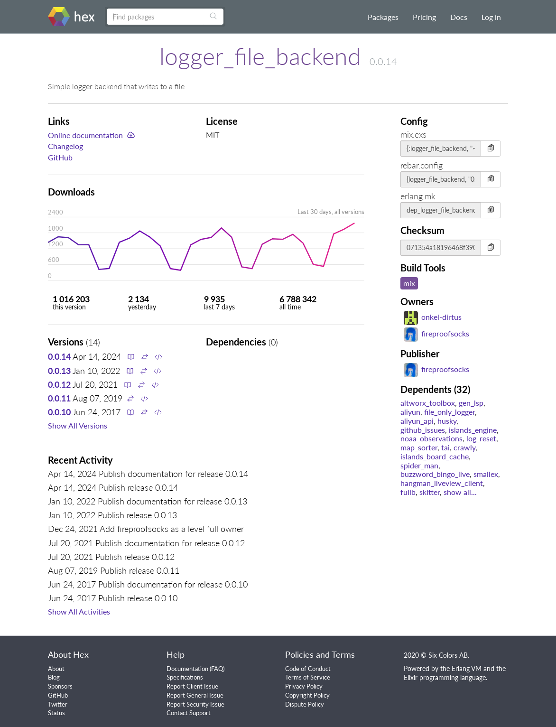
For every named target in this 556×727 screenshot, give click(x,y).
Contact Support (189, 713)
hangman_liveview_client (441, 482)
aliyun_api (417, 420)
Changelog (65, 145)
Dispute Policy (304, 704)
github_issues (422, 429)
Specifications (185, 677)
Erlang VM (467, 668)
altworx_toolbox (427, 402)
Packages (383, 16)
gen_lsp (471, 402)
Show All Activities (79, 611)
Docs (458, 16)
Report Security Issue (195, 704)
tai (445, 447)
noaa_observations (431, 438)
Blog (54, 677)
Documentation (187, 668)
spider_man (419, 465)
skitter (429, 491)
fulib (408, 491)
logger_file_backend (260, 56)
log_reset (481, 438)
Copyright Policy (307, 695)
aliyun (410, 411)
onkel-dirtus (433, 316)
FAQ (217, 668)
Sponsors (60, 686)
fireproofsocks (436, 333)
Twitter (57, 704)
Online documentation (85, 135)
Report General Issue (195, 695)
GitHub (60, 157)
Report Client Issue (192, 686)
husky (446, 420)
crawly (464, 447)
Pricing (424, 16)
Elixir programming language (445, 677)
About (56, 668)
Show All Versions (77, 425)
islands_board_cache (434, 456)
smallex (485, 473)
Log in (491, 16)
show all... (460, 491)
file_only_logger (449, 411)
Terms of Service (307, 677)
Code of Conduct (308, 668)
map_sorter (418, 447)
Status (56, 713)
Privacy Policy (304, 686)
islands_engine (473, 429)
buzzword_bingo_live (435, 473)
